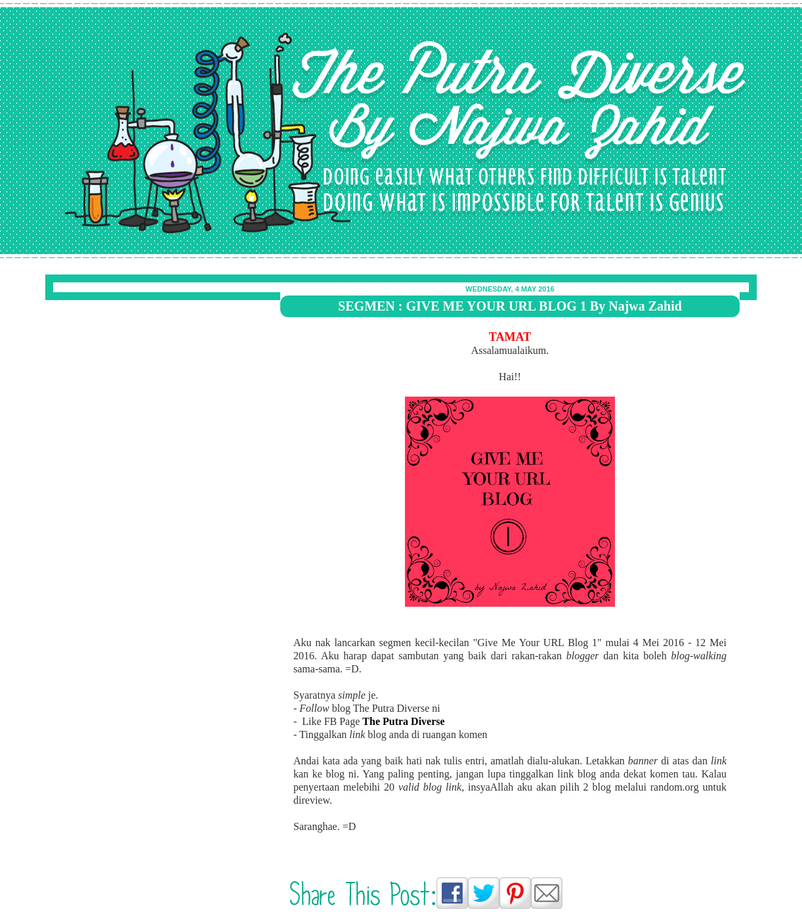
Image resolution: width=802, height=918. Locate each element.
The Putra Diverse (95, 30)
